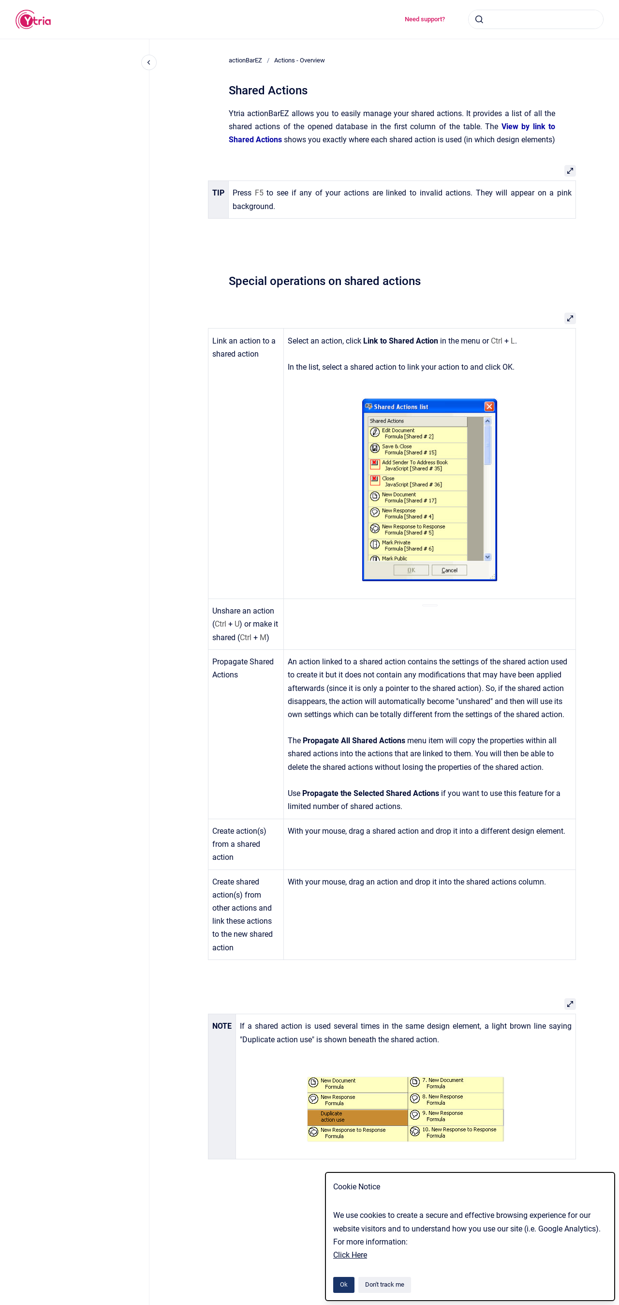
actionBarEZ (245, 60)
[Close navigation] (149, 62)
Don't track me (384, 1284)
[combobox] (536, 19)
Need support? (425, 19)
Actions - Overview (299, 60)
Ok (344, 1284)
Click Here (350, 1255)
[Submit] (479, 19)
